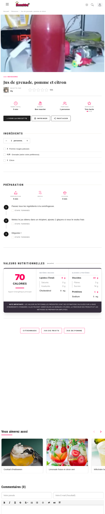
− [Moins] (6, 140)
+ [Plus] (27, 140)
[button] (4, 502)
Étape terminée (21, 210)
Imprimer (41, 118)
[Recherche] (92, 5)
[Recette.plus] (24, 4)
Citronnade (30, 331)
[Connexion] (100, 5)
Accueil (6, 11)
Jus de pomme (74, 331)
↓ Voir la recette (17, 118)
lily (11, 91)
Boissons (14, 11)
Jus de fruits (51, 331)
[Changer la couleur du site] (87, 5)
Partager (61, 118)
